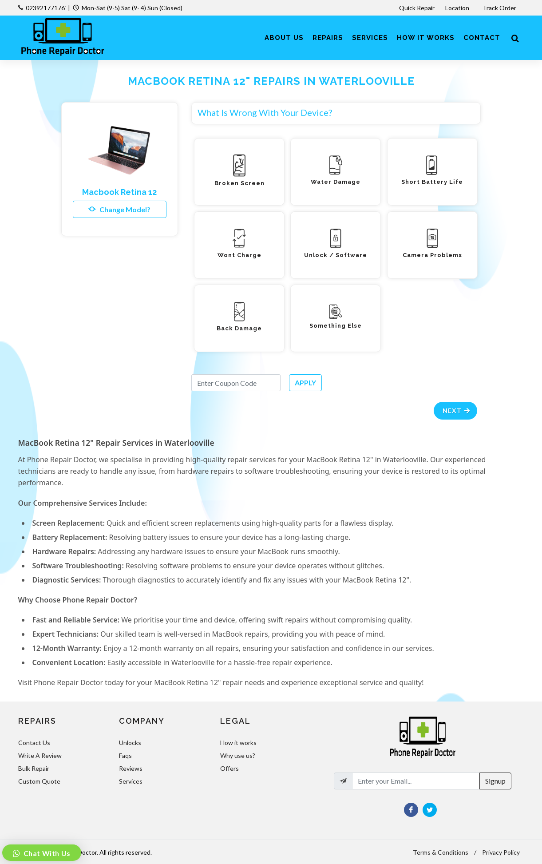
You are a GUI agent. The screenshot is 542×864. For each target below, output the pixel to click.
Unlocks (130, 742)
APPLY (305, 382)
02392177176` (46, 8)
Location (458, 8)
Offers (229, 768)
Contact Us (34, 742)
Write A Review (40, 755)
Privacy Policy (501, 852)
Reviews (130, 768)
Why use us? (237, 755)
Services (130, 781)
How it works (238, 742)
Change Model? (119, 209)
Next (457, 410)
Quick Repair (417, 8)
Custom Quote (39, 781)
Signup (495, 781)
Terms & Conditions (440, 852)
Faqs (125, 755)
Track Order (500, 8)
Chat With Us (46, 853)
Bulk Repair (33, 768)
